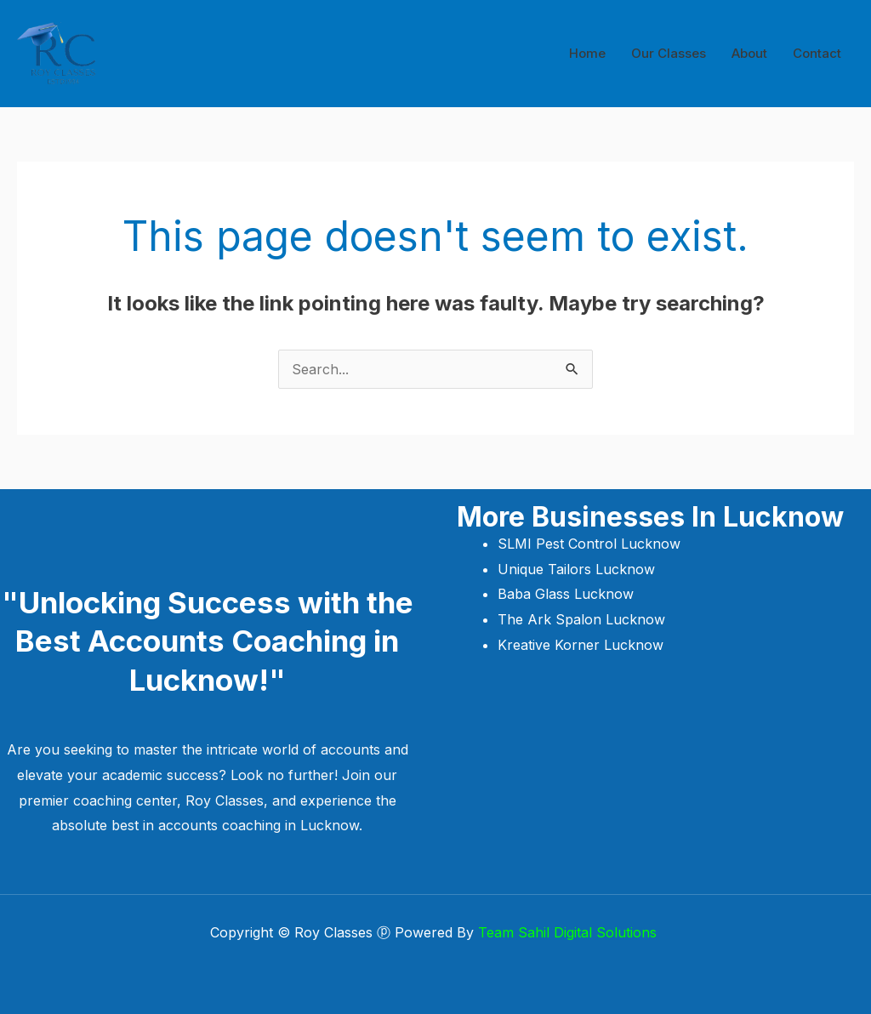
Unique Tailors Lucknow (578, 569)
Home (587, 53)
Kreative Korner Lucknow (580, 644)
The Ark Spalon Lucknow (581, 619)
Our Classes (668, 53)
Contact (817, 53)
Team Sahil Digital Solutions (569, 932)
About (749, 53)
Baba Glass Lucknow (566, 593)
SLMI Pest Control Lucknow (591, 543)
